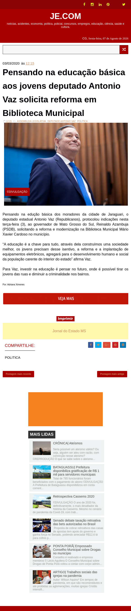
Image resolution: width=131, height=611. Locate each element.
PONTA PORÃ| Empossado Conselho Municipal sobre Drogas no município (77, 554)
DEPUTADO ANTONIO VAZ (62, 124)
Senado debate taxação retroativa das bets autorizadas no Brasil (77, 527)
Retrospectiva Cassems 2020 (73, 501)
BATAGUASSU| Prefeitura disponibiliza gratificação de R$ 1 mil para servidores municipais (76, 476)
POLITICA (82, 124)
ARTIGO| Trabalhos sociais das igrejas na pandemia (75, 578)
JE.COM (65, 16)
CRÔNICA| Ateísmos (67, 448)
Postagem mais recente (18, 378)
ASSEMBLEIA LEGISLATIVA (31, 124)
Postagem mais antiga (112, 378)
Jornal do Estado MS (69, 334)
